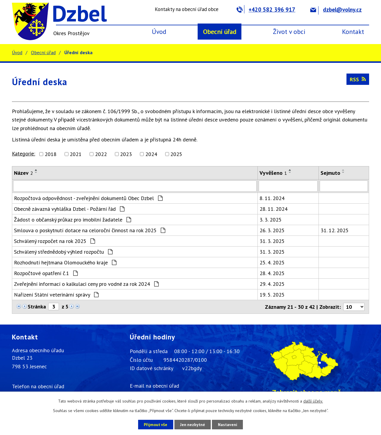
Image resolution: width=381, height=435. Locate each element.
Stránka (37, 306)
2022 (101, 154)
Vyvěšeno (273, 172)
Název (23, 172)
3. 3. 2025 (271, 219)
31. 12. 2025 (335, 230)
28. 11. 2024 (274, 208)
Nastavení (229, 424)
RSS (358, 79)
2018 (51, 154)
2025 (176, 154)
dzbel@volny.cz (336, 9)
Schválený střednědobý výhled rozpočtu (63, 251)
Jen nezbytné (192, 424)
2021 (76, 154)
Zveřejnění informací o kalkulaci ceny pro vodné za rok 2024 (86, 283)
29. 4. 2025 (272, 283)
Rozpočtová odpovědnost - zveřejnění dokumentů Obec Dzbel (88, 198)
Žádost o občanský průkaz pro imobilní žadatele (72, 219)
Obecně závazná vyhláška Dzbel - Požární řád (69, 208)
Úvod (159, 31)
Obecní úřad (219, 31)
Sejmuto (330, 172)
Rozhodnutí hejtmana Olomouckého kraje (65, 262)
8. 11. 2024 (272, 198)
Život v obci (289, 31)
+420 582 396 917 (266, 9)
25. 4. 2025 (272, 262)
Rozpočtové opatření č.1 (46, 273)
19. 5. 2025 (272, 294)
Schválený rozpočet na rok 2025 (54, 241)
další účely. (313, 401)
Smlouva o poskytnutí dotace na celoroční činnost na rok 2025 (89, 230)
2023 (126, 154)
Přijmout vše (154, 424)
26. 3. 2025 (272, 230)
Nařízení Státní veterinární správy (56, 294)
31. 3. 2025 (272, 241)
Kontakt (353, 31)
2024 (151, 154)
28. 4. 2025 (272, 273)
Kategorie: (23, 153)
